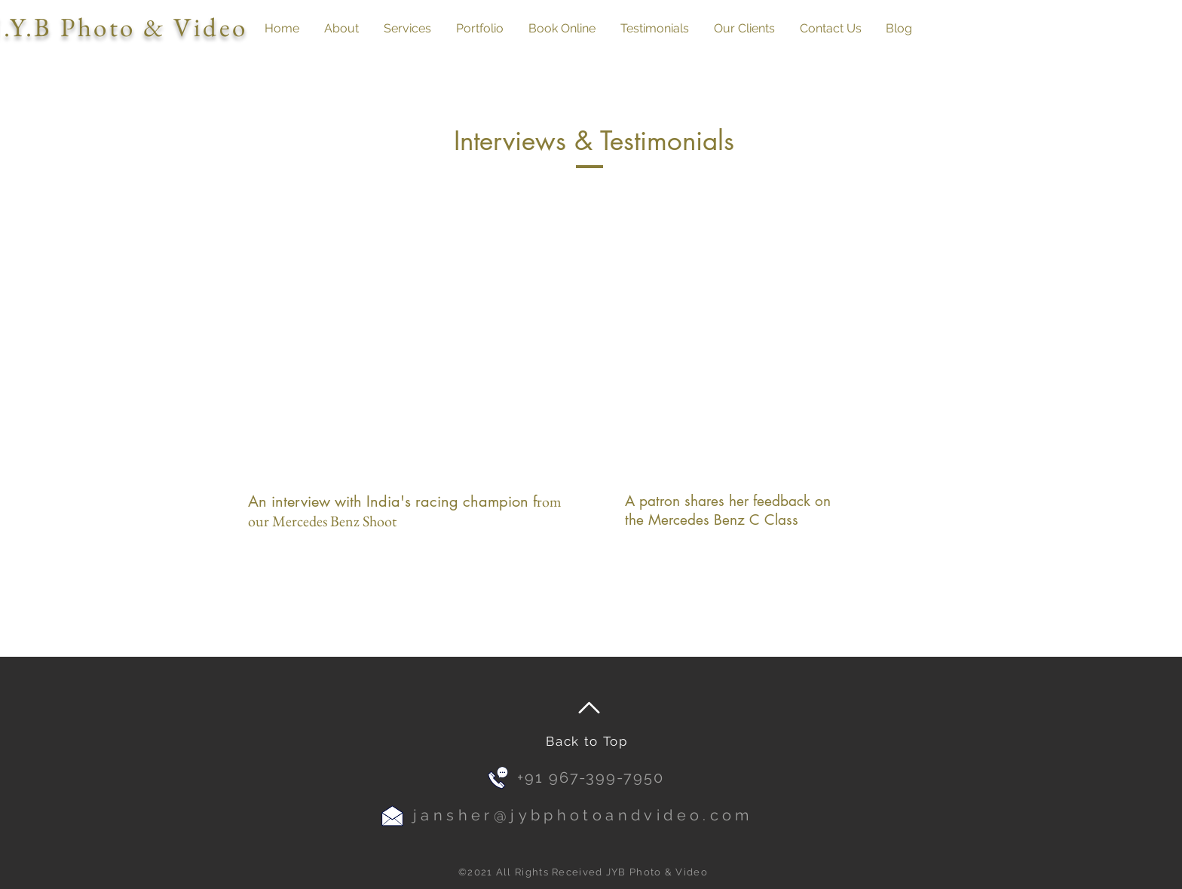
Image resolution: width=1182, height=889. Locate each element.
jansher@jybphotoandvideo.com (583, 815)
